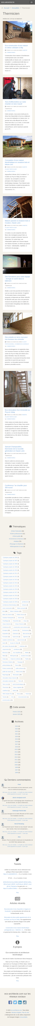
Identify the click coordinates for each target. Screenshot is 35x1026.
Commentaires (11, 52)
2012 (16, 757)
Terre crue (5, 684)
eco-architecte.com (16, 1010)
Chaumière (16, 621)
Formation (5, 636)
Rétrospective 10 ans (17, 546)
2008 (16, 767)
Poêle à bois (19, 671)
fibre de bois (26, 633)
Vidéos (14, 690)
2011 (16, 759)
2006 (16, 772)
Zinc (12, 697)
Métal (4, 655)
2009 (16, 765)
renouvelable (23, 1017)
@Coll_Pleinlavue (12, 886)
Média (26, 652)
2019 (16, 739)
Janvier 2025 (16, 714)
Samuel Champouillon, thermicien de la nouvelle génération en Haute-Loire (14, 449)
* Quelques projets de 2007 (10, 560)
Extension (15, 633)
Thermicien (5, 687)
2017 (16, 744)
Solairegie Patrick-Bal (19, 810)
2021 (16, 734)
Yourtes (5, 697)
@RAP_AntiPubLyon (17, 884)
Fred (19, 784)
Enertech (15, 630)
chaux (25, 621)
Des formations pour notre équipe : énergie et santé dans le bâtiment (17, 279)
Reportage (5, 674)
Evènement (25, 630)
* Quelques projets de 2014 (10, 583)
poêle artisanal (20, 668)
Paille (26, 659)
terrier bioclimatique (18, 684)
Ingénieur (25, 636)
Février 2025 (16, 711)
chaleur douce (20, 614)
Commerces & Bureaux (22, 344)
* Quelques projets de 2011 (10, 573)
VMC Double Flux (7, 693)
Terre (19, 681)
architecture (25, 602)
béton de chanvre (7, 614)
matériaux (22, 646)
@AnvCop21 (7, 884)
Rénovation (16, 674)
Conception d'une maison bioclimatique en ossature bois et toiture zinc (17, 162)
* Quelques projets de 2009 (10, 567)
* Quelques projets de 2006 (10, 557)
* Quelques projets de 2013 (10, 579)
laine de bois (20, 640)
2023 (16, 729)
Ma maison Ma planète (9, 646)
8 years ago (25, 846)
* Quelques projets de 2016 (10, 589)
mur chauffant (16, 652)
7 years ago (25, 833)
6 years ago (25, 807)
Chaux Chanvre (19, 624)
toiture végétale (17, 687)
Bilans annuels (21, 608)
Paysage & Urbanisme (16, 544)
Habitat (25, 50)
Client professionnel (16, 533)
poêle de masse (7, 671)
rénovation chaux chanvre (9, 678)
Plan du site (25, 1012)
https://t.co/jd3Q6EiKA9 (10, 874)
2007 (16, 770)
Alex (19, 837)
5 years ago (25, 794)
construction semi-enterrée (21, 627)
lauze (4, 643)
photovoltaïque (6, 665)
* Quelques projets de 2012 (10, 576)
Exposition (5, 633)
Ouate (4, 659)
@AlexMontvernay (8, 882)
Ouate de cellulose (16, 659)
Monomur (5, 652)
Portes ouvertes (7, 668)
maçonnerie (6, 649)
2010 (16, 762)
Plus (17, 892)
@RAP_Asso (27, 884)
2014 (16, 752)
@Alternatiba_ (28, 882)
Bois (4, 611)
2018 (16, 741)
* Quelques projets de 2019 (10, 598)
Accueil (6, 8)
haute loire (15, 636)
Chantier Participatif (8, 617)
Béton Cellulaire (14, 611)
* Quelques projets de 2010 (10, 570)
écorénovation (6, 700)
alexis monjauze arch (19, 797)
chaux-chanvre (6, 624)
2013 (16, 754)
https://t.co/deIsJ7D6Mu (10, 888)
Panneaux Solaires (8, 662)
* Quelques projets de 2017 (10, 592)
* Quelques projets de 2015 (10, 586)
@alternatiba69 (18, 882)
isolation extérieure (8, 640)
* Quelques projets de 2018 (10, 595)
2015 (16, 749)
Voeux (18, 693)
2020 (16, 736)
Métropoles (13, 655)
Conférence (6, 627)
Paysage (19, 662)
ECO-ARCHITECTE (7, 2)
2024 (16, 726)
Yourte (27, 693)
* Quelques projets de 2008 (10, 563)
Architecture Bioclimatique (10, 605)
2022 (16, 731)
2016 (16, 747)
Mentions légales (16, 1012)
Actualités (15, 8)
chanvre (20, 617)
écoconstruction (22, 697)
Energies (5, 630)
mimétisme (16, 649)
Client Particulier (11, 169)
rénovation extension (8, 681)
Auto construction (7, 608)
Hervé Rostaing (19, 824)
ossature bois (24, 655)
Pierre (16, 665)
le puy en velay (14, 643)
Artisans (24, 605)
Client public (16, 536)
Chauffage (5, 621)
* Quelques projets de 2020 (10, 602)
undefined (5, 690)
